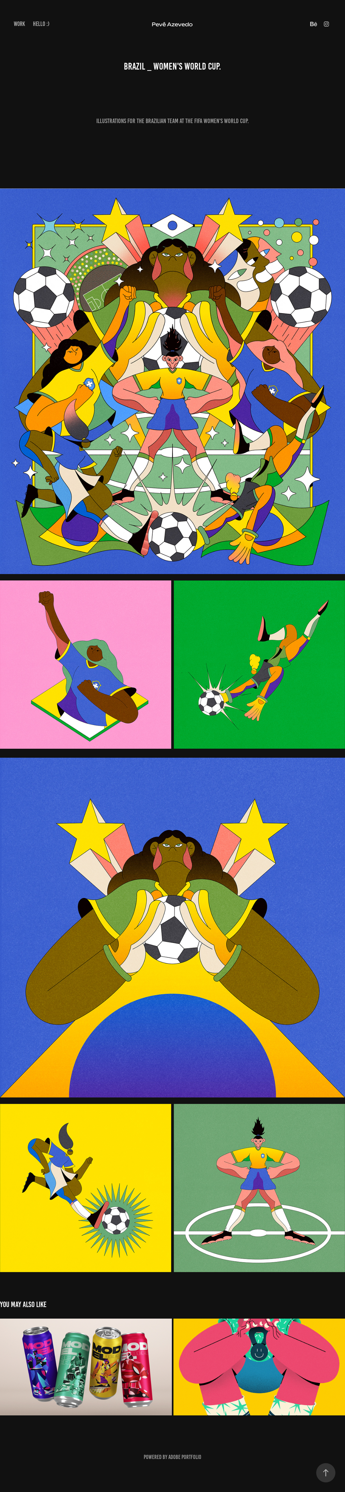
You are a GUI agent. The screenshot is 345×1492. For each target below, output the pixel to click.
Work (19, 24)
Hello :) (41, 24)
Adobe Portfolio (184, 1457)
